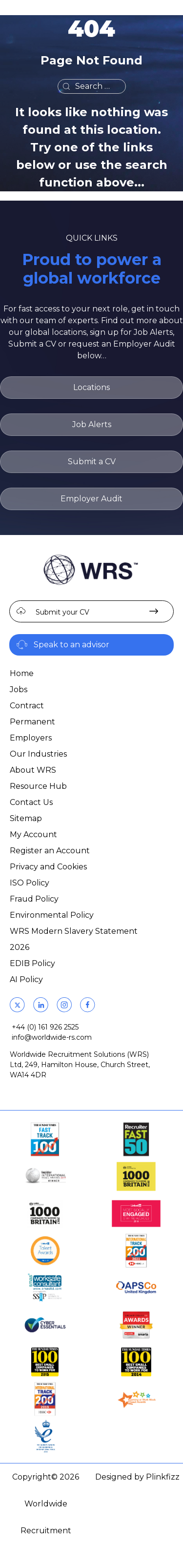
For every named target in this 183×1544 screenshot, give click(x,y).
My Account (33, 834)
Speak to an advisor (71, 644)
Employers (31, 737)
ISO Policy (29, 882)
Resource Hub (38, 786)
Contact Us (31, 802)
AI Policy (26, 979)
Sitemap (26, 818)
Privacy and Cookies (48, 866)
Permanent (32, 721)
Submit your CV (62, 612)
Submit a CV (92, 461)
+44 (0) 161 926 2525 (45, 1027)
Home (22, 673)
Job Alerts (91, 424)
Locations (91, 387)
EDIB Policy (32, 963)
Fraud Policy (34, 899)
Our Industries (38, 754)
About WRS (33, 770)
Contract (27, 705)
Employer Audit (91, 498)
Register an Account (50, 850)
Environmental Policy (52, 915)
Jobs (18, 689)
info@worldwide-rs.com (52, 1037)
